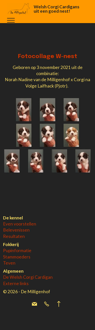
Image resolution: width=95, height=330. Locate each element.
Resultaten (14, 236)
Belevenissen (16, 230)
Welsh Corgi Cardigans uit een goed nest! (56, 9)
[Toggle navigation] (11, 20)
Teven (9, 263)
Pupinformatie (17, 250)
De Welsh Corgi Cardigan (28, 277)
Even (8, 224)
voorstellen (25, 224)
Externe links (16, 283)
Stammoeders (16, 256)
